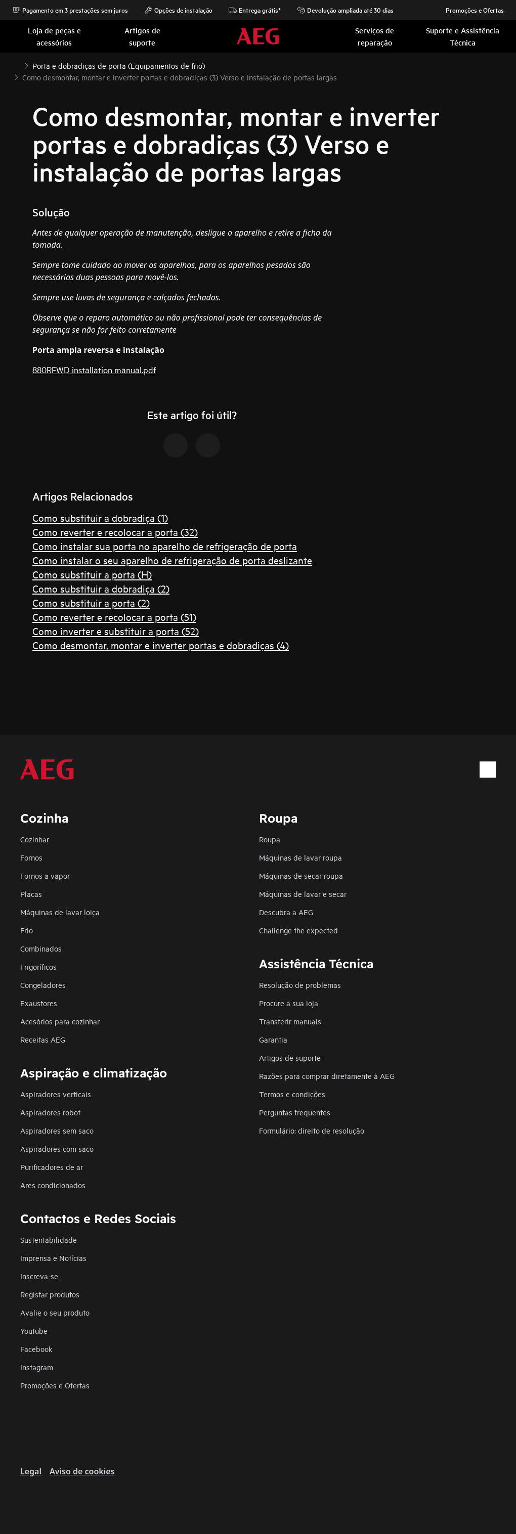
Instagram (36, 1367)
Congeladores (43, 984)
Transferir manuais (290, 1021)
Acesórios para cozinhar (60, 1021)
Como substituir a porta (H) (92, 574)
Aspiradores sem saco (57, 1130)
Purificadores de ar (51, 1166)
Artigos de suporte (290, 1057)
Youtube (34, 1330)
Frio (26, 930)
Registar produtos (49, 1294)
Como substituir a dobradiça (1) (100, 517)
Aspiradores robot (50, 1112)
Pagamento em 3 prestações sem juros (70, 10)
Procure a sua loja (288, 1003)
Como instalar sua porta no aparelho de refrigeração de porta (164, 545)
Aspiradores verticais (55, 1094)
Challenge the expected (298, 930)
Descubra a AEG (286, 912)
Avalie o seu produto (55, 1312)
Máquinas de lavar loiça (60, 912)
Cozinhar (34, 839)
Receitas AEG (42, 1039)
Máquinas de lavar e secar (303, 893)
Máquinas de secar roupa (301, 875)
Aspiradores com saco (57, 1148)
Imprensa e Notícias (53, 1257)
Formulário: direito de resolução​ (311, 1130)
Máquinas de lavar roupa (300, 857)
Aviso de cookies (82, 1471)
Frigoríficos (38, 966)
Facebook (36, 1348)
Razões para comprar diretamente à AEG (327, 1075)
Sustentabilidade (48, 1239)
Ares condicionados (52, 1185)
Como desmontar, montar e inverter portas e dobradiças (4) (160, 645)
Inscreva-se (39, 1276)
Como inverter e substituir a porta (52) (115, 630)
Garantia (273, 1039)
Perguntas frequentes (294, 1112)
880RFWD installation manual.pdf (94, 369)
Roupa (269, 839)
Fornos (31, 857)
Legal (30, 1471)
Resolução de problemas (300, 984)
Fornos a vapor (45, 875)
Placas (31, 893)
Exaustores (38, 1003)
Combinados (41, 948)
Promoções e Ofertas (470, 10)
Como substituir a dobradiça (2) (100, 588)
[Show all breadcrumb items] (16, 65)
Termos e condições (292, 1094)
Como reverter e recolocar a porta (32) (115, 531)
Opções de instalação (178, 10)
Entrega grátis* (255, 10)
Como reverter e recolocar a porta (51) (114, 616)
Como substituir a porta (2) (91, 602)
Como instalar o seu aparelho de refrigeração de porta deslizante (172, 560)
